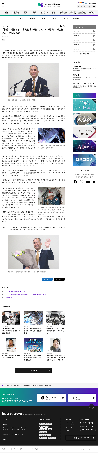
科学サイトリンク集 (86, 427)
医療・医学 (16, 13)
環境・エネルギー (45, 436)
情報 (53, 13)
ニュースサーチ (70, 425)
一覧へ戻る (33, 371)
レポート (13, 428)
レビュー (5, 428)
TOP (3, 386)
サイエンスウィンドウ (18, 430)
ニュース (21, 19)
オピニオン (6, 430)
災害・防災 (82, 13)
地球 (25, 13)
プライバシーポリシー (19, 449)
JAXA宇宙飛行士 (9, 297)
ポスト (59, 279)
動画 (43, 19)
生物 (6, 13)
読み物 (32, 19)
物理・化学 (44, 13)
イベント (65, 19)
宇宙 (34, 13)
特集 (54, 19)
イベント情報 (84, 420)
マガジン (68, 430)
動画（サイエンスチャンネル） (13, 435)
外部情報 (76, 19)
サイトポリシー (6, 449)
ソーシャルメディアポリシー (35, 449)
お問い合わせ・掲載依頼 (81, 438)
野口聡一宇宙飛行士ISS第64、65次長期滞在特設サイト (27, 294)
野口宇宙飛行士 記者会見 (17, 291)
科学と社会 (91, 13)
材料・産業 (63, 13)
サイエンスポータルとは (88, 430)
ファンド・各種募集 (86, 424)
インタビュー (22, 428)
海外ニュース (69, 428)
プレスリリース (70, 423)
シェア (47, 279)
